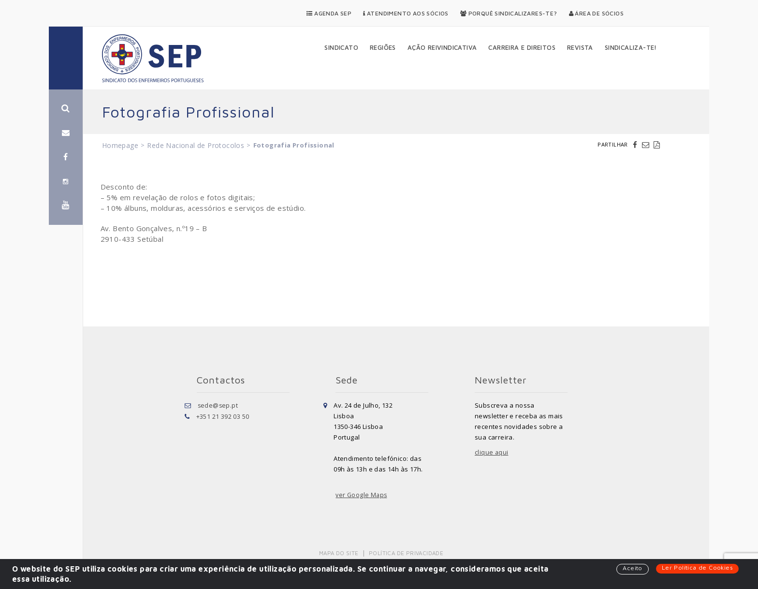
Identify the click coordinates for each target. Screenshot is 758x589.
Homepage (120, 145)
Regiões (383, 47)
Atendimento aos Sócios (406, 13)
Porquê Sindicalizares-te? (508, 13)
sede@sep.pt (218, 405)
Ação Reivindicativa (442, 47)
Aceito (631, 568)
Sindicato (341, 47)
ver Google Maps (362, 495)
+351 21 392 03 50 (222, 416)
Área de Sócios (596, 13)
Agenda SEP (328, 13)
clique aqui (492, 452)
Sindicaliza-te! (631, 47)
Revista (580, 47)
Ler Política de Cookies (697, 568)
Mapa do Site (339, 553)
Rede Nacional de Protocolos (195, 145)
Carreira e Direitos (521, 47)
